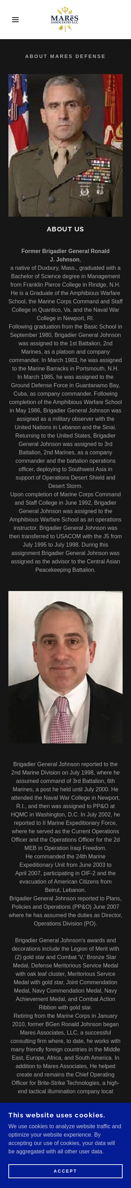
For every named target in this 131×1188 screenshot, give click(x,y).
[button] (10, 20)
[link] (66, 20)
